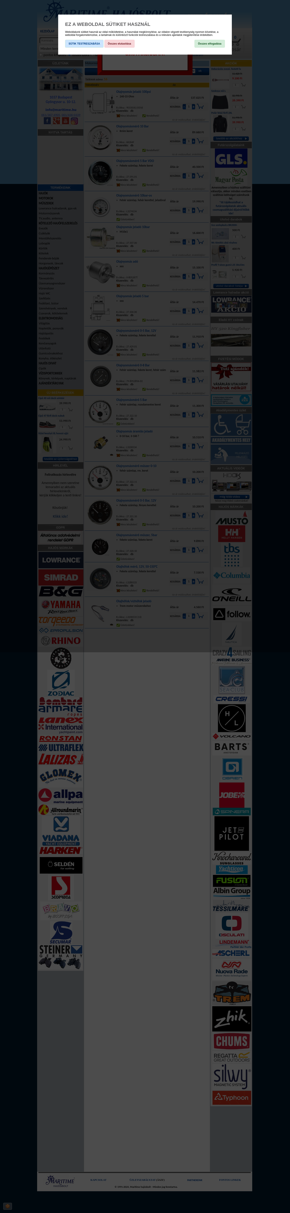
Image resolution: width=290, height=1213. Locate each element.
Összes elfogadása (209, 43)
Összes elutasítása (119, 43)
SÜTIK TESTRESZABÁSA (84, 43)
